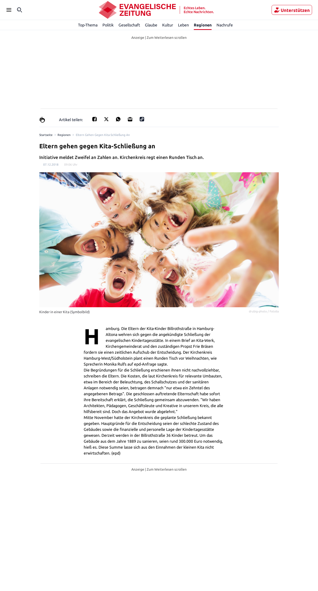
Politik (108, 25)
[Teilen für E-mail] (129, 119)
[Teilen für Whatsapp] (117, 119)
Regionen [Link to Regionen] (63, 135)
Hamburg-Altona (149, 574)
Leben (183, 25)
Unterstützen (292, 10)
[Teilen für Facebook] (93, 119)
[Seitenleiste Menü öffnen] (9, 10)
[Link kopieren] (140, 119)
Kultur (168, 25)
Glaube (151, 25)
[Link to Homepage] (45, 135)
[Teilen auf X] (105, 119)
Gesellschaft (129, 25)
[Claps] (42, 120)
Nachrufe (225, 25)
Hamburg (118, 574)
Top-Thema (88, 25)
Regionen (203, 25)
